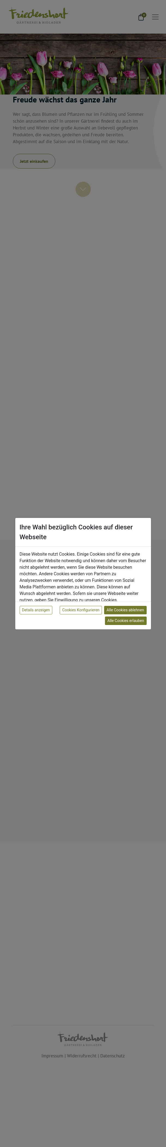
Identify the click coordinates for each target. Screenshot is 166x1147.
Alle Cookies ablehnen (125, 610)
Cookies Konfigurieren (80, 610)
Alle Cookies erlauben (125, 620)
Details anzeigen (36, 610)
